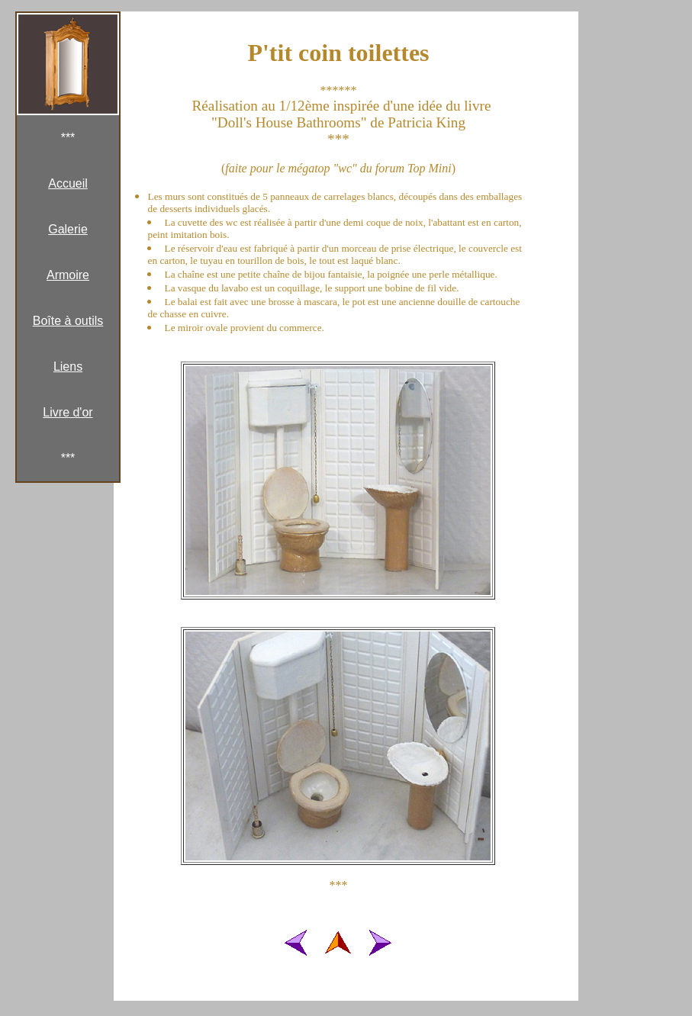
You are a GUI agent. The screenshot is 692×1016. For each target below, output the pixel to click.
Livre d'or (67, 412)
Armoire (68, 274)
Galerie (68, 229)
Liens (67, 366)
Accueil (68, 183)
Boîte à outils (68, 320)
